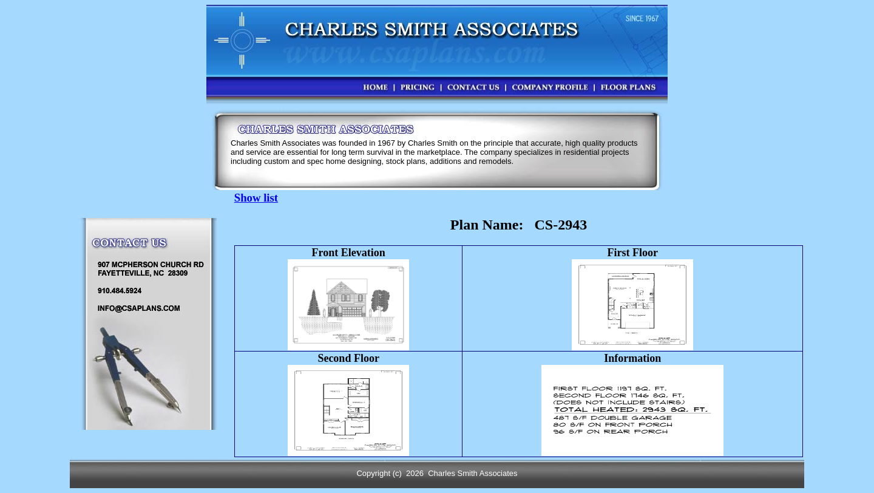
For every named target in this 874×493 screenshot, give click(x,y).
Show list (256, 197)
